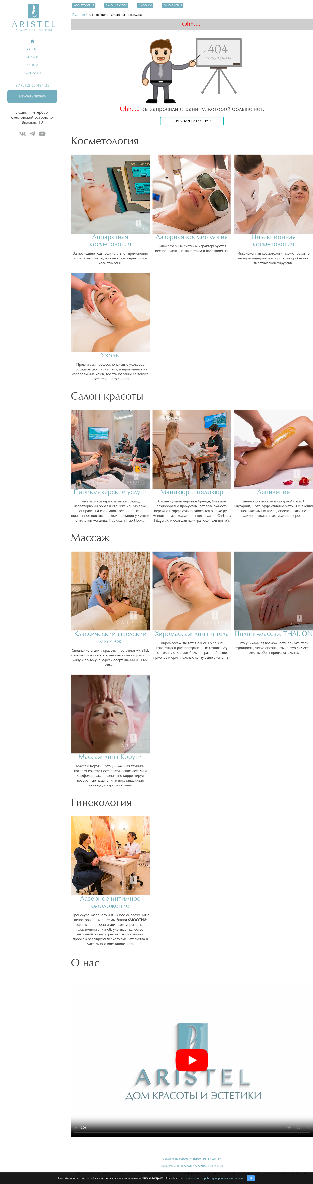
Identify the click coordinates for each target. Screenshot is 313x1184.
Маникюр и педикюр (191, 492)
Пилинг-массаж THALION (273, 634)
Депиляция (273, 492)
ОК (251, 1178)
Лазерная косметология (192, 237)
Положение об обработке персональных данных (192, 1166)
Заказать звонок (32, 96)
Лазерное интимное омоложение (110, 902)
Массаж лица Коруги (110, 757)
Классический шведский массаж (110, 637)
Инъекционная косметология (273, 240)
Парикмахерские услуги (110, 492)
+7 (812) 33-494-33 (32, 85)
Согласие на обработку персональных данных (191, 1158)
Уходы (110, 355)
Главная (78, 15)
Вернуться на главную (192, 121)
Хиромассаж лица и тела (192, 634)
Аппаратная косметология (110, 240)
